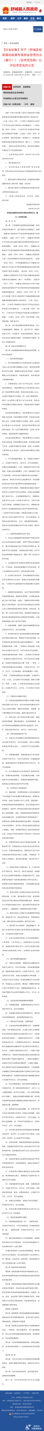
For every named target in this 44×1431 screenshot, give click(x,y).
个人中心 (37, 2)
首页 (5, 18)
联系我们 (17, 1393)
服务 (26, 18)
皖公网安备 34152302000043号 (22, 1414)
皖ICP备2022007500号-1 (33, 1401)
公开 (19, 18)
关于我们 (26, 1393)
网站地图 (8, 1393)
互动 (32, 18)
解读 (39, 18)
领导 (13, 18)
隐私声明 (35, 1393)
